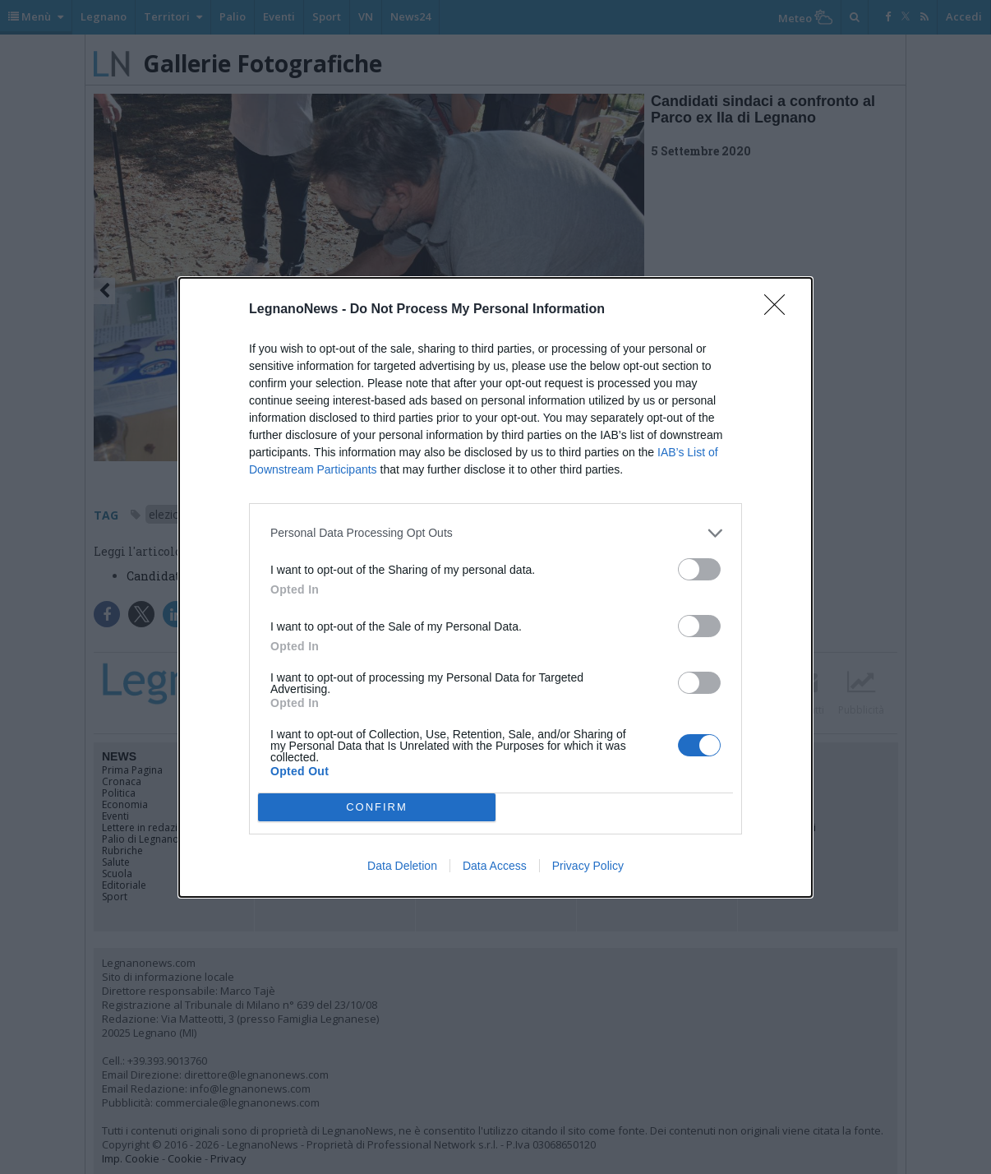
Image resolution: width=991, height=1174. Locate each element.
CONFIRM (377, 807)
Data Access (495, 865)
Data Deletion (402, 865)
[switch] (699, 569)
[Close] (779, 310)
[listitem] (495, 533)
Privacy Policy (588, 865)
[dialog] (495, 587)
